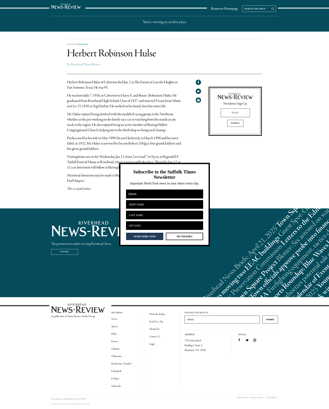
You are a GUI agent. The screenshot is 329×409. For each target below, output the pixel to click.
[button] (164, 174)
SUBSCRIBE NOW (145, 236)
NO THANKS (184, 236)
